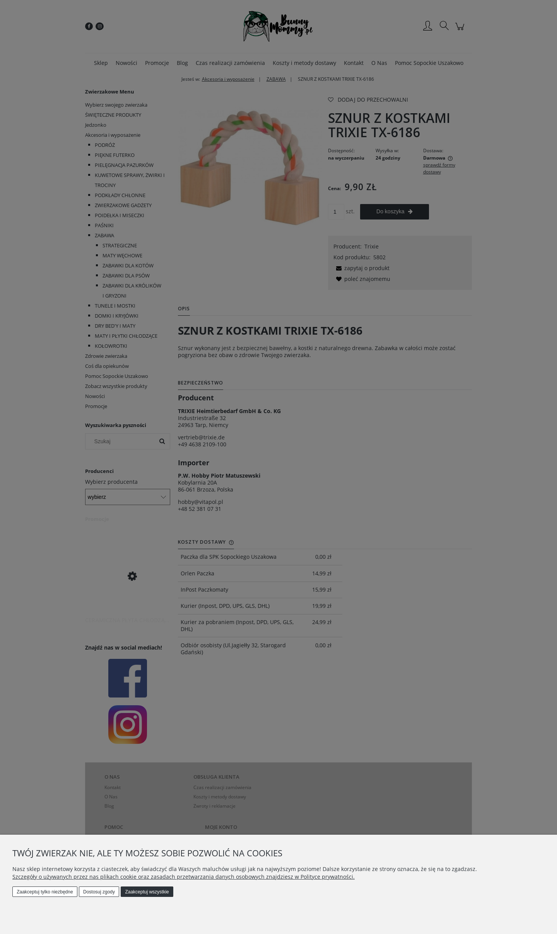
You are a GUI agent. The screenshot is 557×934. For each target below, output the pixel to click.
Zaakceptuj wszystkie (147, 892)
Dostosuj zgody (99, 892)
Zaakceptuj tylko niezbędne (45, 892)
